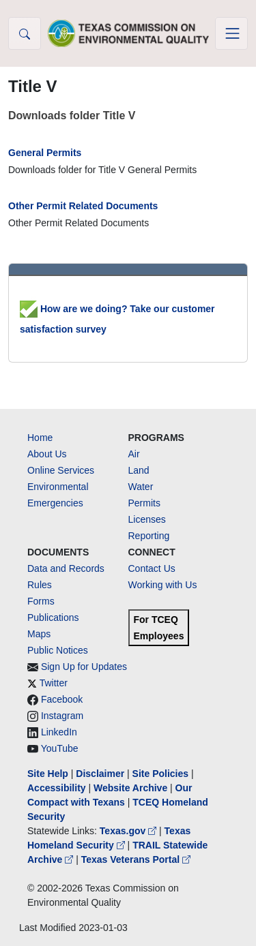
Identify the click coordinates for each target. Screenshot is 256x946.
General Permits (44, 152)
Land (139, 470)
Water (141, 486)
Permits (144, 503)
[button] (24, 33)
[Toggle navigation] (231, 33)
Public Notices (57, 650)
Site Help (47, 773)
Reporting (149, 535)
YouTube (60, 748)
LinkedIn (59, 732)
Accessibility (58, 787)
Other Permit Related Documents (83, 205)
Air (134, 453)
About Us (47, 453)
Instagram (62, 715)
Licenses (147, 519)
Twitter (54, 682)
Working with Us (162, 584)
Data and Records (65, 568)
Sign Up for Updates (84, 666)
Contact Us (151, 568)
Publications (53, 617)
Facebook (62, 699)
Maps (39, 633)
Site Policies (160, 773)
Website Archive (130, 787)
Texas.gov (129, 830)
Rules (39, 584)
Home (40, 437)
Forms (41, 601)
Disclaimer (100, 773)
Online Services (60, 470)
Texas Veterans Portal (135, 859)
